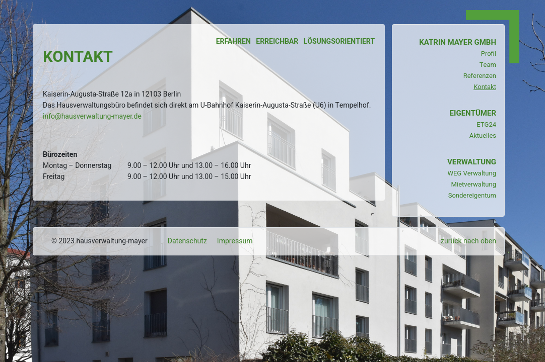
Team (488, 64)
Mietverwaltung (473, 184)
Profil (488, 53)
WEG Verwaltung (471, 173)
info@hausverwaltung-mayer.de (92, 116)
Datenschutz (187, 241)
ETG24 (486, 124)
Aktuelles (482, 135)
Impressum (235, 241)
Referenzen (479, 75)
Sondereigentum (472, 195)
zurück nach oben (468, 241)
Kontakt (484, 87)
